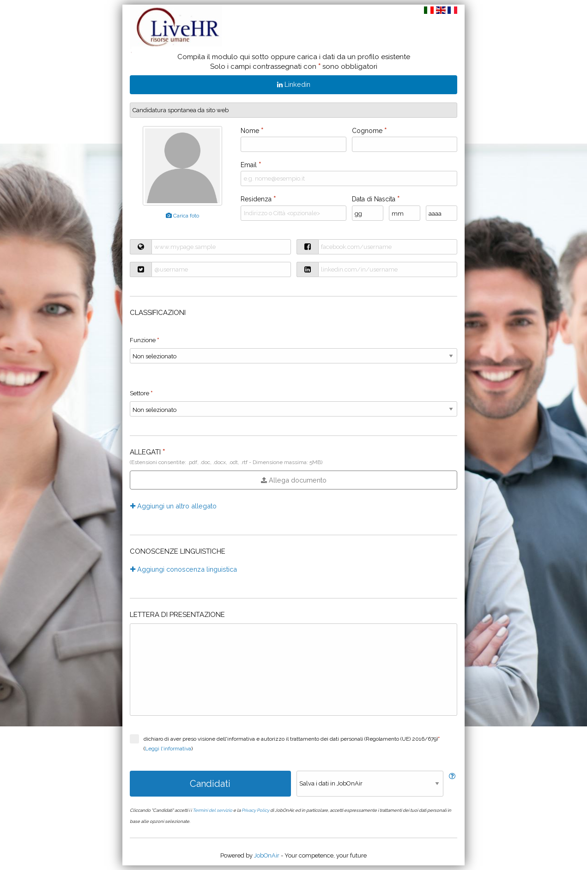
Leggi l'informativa (168, 748)
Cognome (369, 130)
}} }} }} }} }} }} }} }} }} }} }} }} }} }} (293, 355)
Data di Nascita (375, 199)
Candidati (210, 783)
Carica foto (182, 215)
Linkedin (293, 84)
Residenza (258, 199)
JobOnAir (266, 855)
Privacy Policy (255, 810)
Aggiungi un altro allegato (173, 506)
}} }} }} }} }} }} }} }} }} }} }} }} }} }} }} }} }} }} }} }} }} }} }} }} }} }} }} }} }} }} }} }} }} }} (293, 409)
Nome (252, 130)
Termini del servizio (212, 810)
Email (251, 165)
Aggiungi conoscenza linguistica (183, 569)
